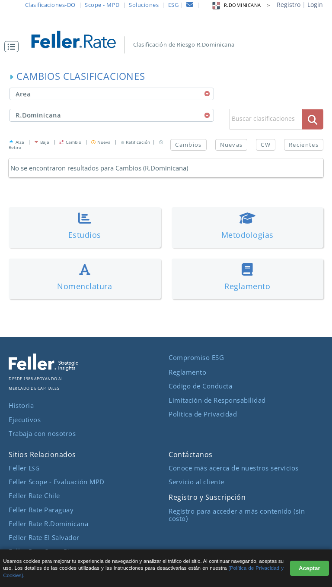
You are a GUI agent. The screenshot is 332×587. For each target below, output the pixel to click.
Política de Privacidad (203, 414)
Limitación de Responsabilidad (217, 400)
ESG (173, 5)
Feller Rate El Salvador (44, 537)
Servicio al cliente (196, 481)
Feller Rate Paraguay (41, 509)
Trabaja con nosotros (42, 433)
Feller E (24, 468)
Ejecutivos (25, 419)
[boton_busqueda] (312, 119)
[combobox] (111, 94)
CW (266, 144)
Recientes (304, 144)
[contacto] (190, 5)
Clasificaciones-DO (50, 5)
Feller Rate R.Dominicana (48, 523)
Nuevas (231, 144)
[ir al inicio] (79, 39)
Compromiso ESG (196, 357)
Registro (288, 4)
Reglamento (187, 372)
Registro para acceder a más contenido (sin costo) (237, 515)
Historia (21, 405)
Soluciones (144, 5)
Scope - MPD (102, 5)
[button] (13, 46)
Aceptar (309, 568)
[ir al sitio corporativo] (43, 368)
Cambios (188, 144)
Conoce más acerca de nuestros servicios (234, 468)
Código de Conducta (200, 386)
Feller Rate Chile (34, 495)
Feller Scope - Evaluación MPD (57, 481)
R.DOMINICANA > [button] (240, 5)
